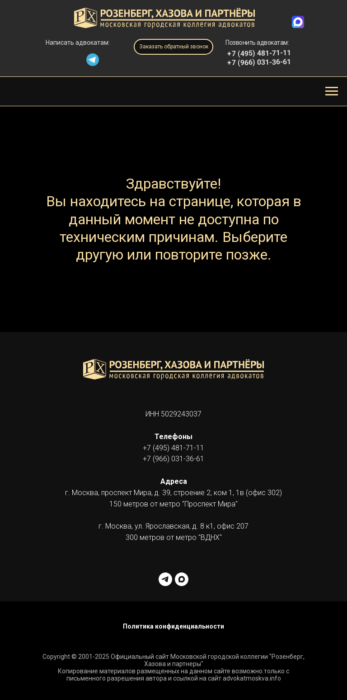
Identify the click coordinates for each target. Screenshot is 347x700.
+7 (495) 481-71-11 (173, 448)
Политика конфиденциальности (173, 626)
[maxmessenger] (181, 579)
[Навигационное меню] (331, 91)
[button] (173, 47)
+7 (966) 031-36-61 (259, 62)
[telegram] (165, 579)
